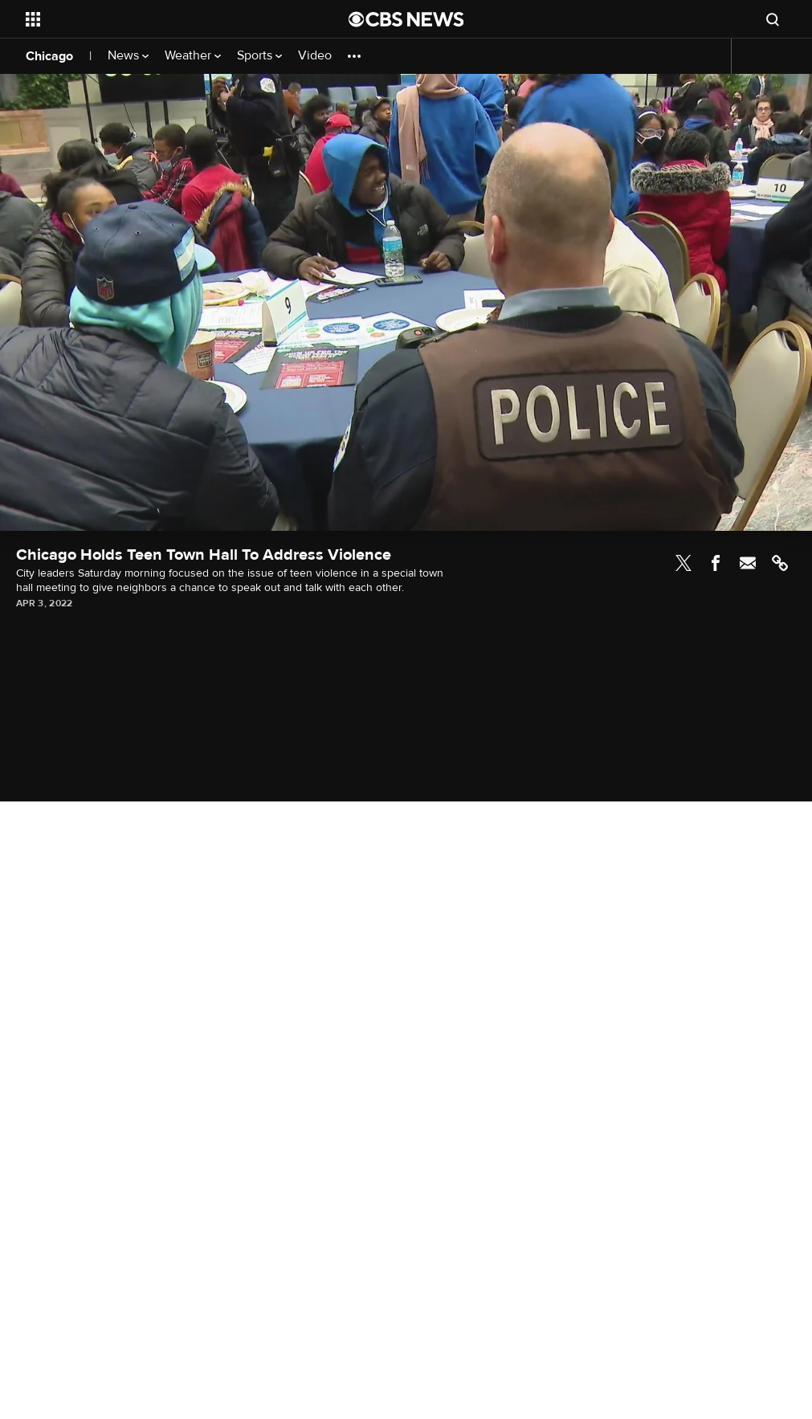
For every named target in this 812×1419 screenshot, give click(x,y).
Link (780, 563)
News (128, 55)
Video (315, 55)
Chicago (49, 56)
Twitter (683, 563)
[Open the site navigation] (153, 19)
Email (748, 563)
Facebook (716, 563)
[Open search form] (772, 19)
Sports (259, 55)
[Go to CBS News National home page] (406, 19)
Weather (193, 55)
